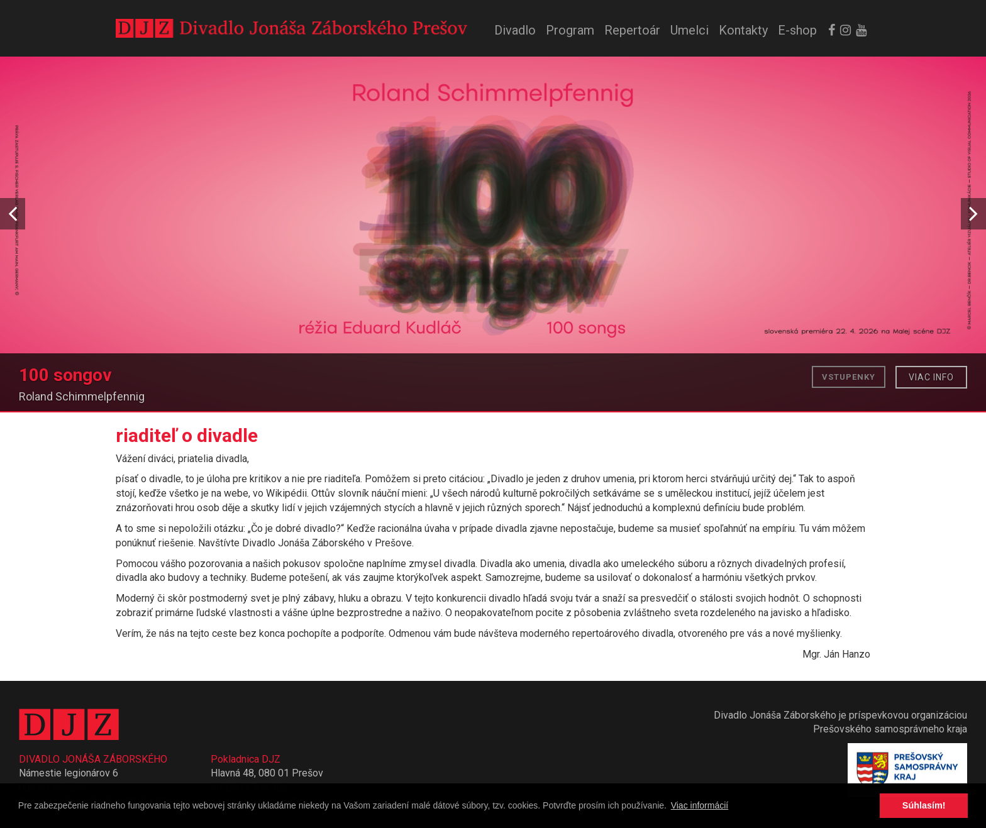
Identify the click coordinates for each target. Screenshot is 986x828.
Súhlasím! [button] (924, 805)
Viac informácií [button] (700, 805)
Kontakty (743, 30)
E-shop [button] (797, 30)
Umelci (689, 30)
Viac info (931, 377)
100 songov (65, 375)
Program (570, 30)
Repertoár (632, 30)
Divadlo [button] (515, 30)
